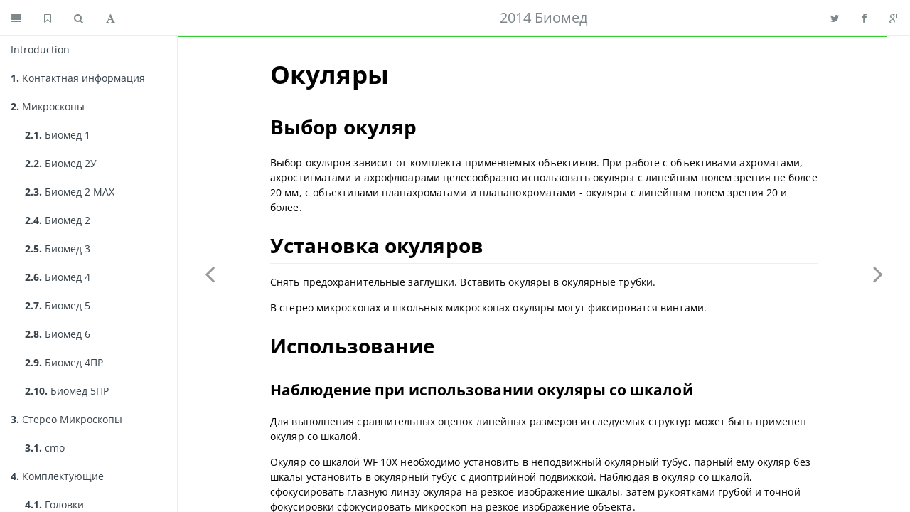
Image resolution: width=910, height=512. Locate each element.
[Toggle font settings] (111, 18)
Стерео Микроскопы (66, 419)
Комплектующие (57, 476)
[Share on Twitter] (835, 18)
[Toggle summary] (16, 18)
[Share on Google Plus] (894, 18)
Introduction (40, 49)
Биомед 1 (57, 135)
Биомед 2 (57, 220)
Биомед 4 (57, 277)
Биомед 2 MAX (69, 191)
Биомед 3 (57, 248)
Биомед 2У (61, 163)
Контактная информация (78, 78)
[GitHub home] (48, 18)
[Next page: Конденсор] (878, 274)
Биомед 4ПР (64, 362)
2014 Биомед (544, 17)
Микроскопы (48, 106)
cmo (45, 447)
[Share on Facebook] (864, 18)
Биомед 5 (57, 305)
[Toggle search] (79, 18)
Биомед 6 (57, 334)
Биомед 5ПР (67, 391)
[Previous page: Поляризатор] (210, 274)
